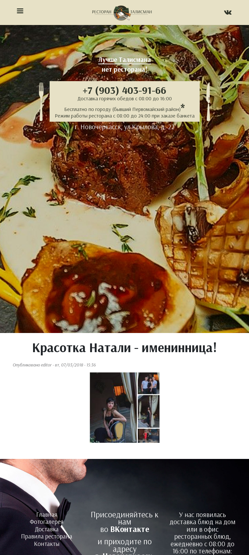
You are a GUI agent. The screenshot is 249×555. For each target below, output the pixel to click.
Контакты (47, 543)
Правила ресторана (46, 536)
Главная (46, 514)
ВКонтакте (129, 529)
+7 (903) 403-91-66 (124, 89)
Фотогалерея (47, 521)
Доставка (47, 529)
